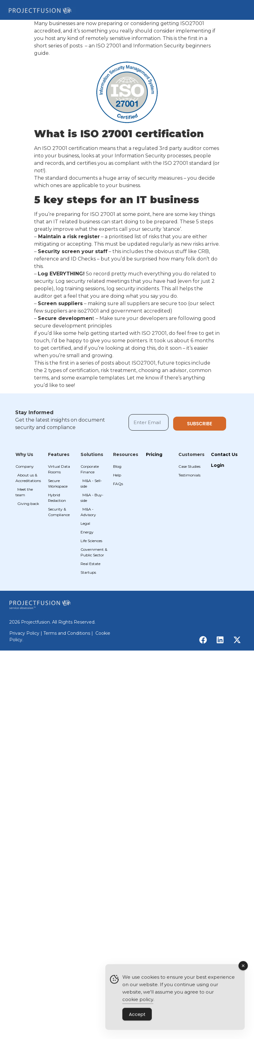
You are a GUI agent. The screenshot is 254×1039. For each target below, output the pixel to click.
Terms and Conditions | (68, 633)
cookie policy (137, 1001)
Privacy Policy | (26, 633)
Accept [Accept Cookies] (137, 1016)
